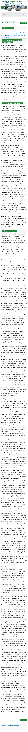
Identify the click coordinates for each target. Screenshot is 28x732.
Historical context (6, 37)
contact (4, 725)
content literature (9, 22)
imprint (4, 728)
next (22, 22)
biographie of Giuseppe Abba (14, 35)
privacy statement (13, 725)
